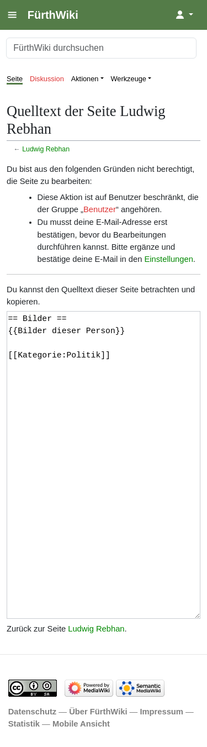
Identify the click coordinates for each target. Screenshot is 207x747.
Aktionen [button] (85, 79)
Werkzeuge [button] (129, 79)
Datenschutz (32, 711)
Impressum (161, 711)
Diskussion (47, 79)
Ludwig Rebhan (46, 149)
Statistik (24, 723)
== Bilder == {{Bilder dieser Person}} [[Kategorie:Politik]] (103, 465)
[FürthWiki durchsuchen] (101, 48)
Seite (15, 79)
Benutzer (99, 209)
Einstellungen (168, 259)
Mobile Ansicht (81, 723)
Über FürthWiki (98, 711)
